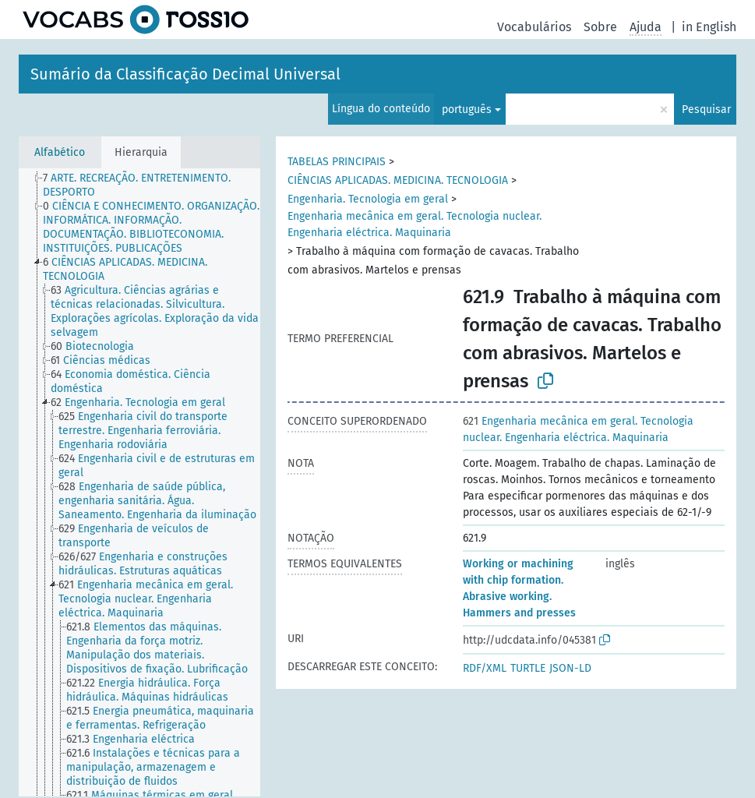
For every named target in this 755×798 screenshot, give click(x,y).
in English (709, 26)
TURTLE (527, 668)
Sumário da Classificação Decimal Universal (185, 74)
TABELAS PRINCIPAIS (337, 161)
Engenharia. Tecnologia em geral (368, 199)
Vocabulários (534, 26)
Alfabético (59, 152)
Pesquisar (706, 109)
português (467, 109)
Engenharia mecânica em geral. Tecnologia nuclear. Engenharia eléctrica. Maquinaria (415, 224)
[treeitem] (158, 185)
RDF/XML (484, 668)
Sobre (600, 26)
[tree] (139, 482)
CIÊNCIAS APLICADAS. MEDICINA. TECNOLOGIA (398, 180)
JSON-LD (570, 668)
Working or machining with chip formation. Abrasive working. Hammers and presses (519, 588)
